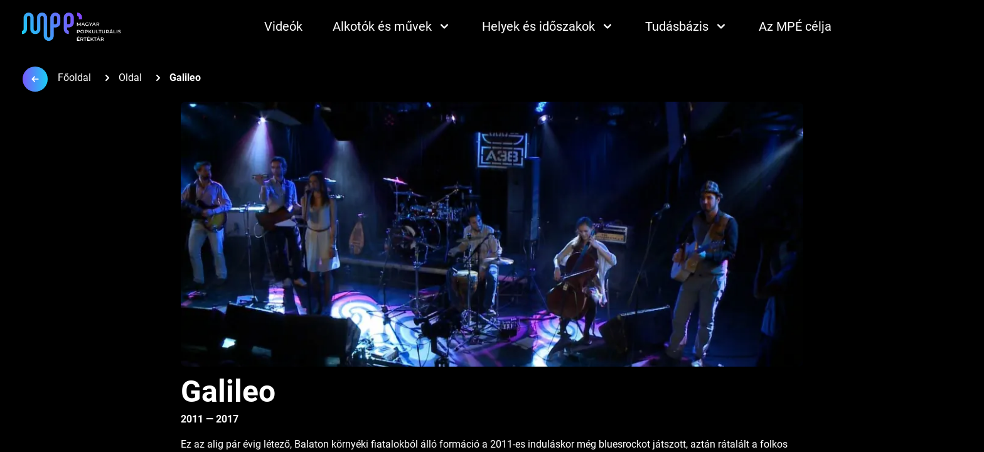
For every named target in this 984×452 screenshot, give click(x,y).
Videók (283, 26)
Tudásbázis (687, 26)
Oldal (130, 77)
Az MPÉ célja (795, 26)
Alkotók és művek (392, 26)
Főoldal (74, 77)
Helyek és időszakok (548, 26)
